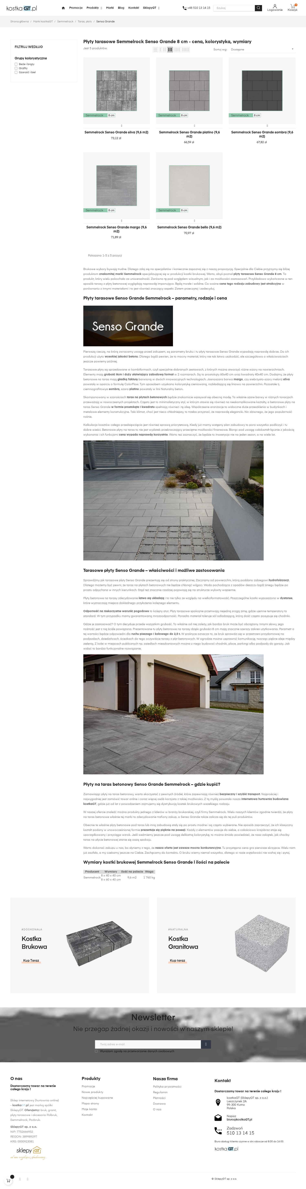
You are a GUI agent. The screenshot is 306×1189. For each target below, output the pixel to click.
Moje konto (89, 1156)
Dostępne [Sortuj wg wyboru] (263, 49)
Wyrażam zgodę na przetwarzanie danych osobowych (134, 1051)
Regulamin (160, 1160)
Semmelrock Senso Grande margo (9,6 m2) (116, 229)
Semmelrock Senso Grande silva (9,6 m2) (117, 132)
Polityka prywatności (167, 1155)
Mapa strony (90, 1151)
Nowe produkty (92, 1139)
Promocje (88, 1133)
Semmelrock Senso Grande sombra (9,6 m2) (262, 134)
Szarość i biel (27, 72)
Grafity (23, 68)
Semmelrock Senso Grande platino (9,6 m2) (189, 134)
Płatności (159, 1166)
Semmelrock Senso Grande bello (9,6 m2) (189, 227)
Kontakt (87, 1162)
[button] (250, 960)
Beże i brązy (26, 64)
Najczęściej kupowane (97, 1145)
